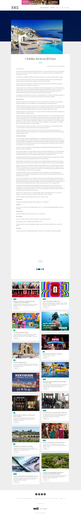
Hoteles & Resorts (44, 7)
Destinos (53, 7)
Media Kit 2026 (62, 498)
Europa (40, 261)
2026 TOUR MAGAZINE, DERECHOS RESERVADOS (24, 498)
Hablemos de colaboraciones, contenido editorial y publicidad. (46, 498)
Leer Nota (16, 308)
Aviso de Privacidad (40, 503)
